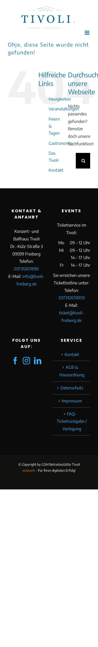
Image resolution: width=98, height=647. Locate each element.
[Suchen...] (72, 161)
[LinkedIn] (37, 360)
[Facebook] (15, 360)
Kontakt (56, 170)
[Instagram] (26, 360)
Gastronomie (60, 143)
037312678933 (72, 297)
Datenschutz (71, 387)
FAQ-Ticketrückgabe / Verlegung (72, 421)
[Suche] (83, 161)
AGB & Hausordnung (71, 371)
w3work (28, 470)
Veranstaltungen (64, 108)
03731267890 (26, 268)
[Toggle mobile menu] (87, 32)
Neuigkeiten (60, 99)
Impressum (72, 400)
